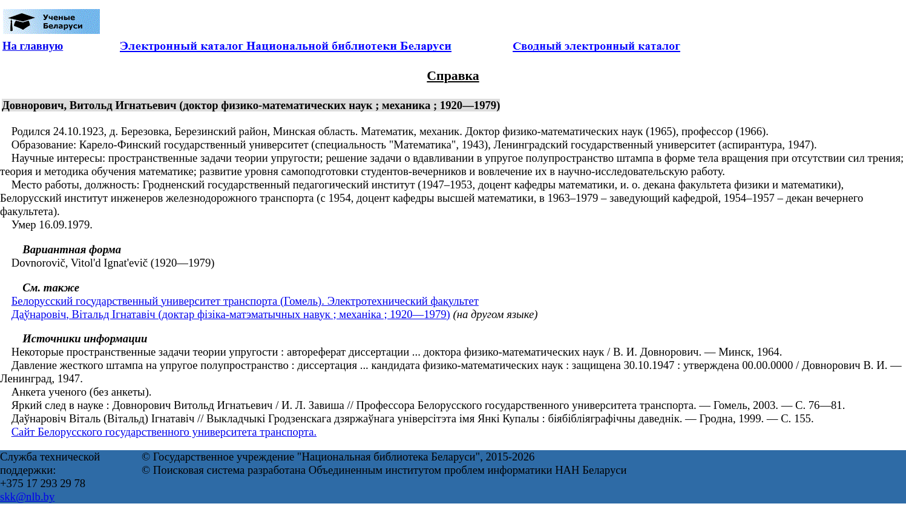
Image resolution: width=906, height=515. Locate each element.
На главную (32, 45)
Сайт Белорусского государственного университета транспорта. (164, 431)
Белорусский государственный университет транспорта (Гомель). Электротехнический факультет (245, 300)
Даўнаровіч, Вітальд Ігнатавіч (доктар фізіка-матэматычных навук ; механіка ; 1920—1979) (230, 314)
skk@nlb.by (27, 496)
